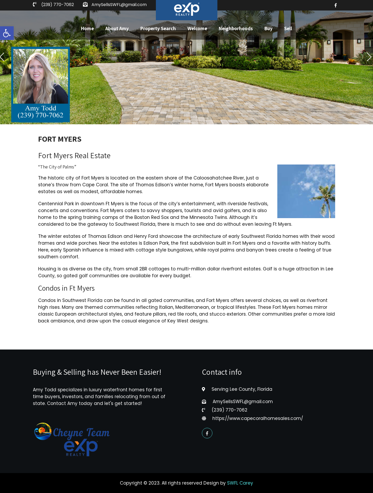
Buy (268, 28)
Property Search (158, 28)
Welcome (197, 28)
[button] (7, 33)
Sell (288, 28)
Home (87, 28)
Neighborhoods (236, 28)
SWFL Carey (240, 483)
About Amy (117, 28)
